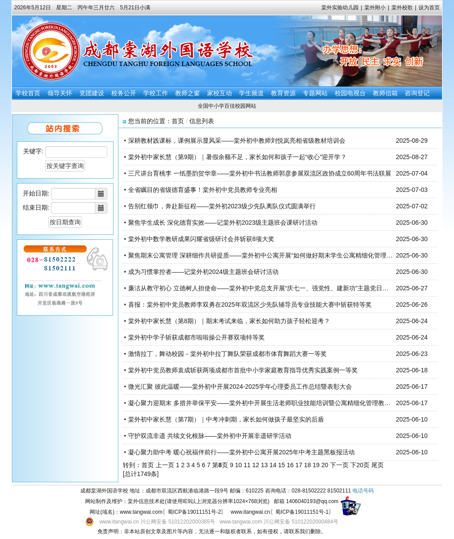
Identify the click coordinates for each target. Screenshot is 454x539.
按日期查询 (65, 222)
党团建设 (91, 93)
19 (316, 465)
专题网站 (315, 93)
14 (273, 465)
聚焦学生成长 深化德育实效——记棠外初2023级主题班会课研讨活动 (222, 222)
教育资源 (283, 93)
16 (290, 465)
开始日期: (36, 193)
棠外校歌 (402, 7)
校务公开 (123, 93)
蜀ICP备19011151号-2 (194, 512)
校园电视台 (350, 93)
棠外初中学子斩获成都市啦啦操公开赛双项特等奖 (196, 337)
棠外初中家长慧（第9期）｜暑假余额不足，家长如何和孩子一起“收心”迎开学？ (237, 156)
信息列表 (201, 121)
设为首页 (429, 7)
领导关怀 (59, 93)
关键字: (33, 151)
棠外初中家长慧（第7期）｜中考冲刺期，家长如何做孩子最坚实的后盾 (226, 419)
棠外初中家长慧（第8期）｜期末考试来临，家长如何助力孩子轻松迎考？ (229, 320)
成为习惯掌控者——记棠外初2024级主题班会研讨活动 (203, 271)
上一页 (165, 465)
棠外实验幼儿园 (340, 7)
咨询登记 (417, 93)
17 (298, 465)
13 (264, 465)
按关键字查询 (65, 165)
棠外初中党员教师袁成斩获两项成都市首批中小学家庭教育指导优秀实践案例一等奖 (243, 370)
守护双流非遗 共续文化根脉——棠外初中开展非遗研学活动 (209, 435)
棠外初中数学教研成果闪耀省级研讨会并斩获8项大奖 (201, 238)
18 (307, 465)
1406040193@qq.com (312, 501)
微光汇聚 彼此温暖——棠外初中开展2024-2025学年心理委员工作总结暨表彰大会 (240, 386)
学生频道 (251, 93)
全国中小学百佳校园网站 (227, 106)
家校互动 (219, 93)
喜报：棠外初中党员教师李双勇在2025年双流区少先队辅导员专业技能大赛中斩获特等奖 (250, 304)
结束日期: (36, 207)
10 (238, 465)
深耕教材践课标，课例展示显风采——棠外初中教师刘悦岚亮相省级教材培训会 (236, 140)
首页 (178, 121)
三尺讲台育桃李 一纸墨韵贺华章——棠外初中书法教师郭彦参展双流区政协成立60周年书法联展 (259, 173)
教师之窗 (187, 93)
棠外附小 (375, 7)
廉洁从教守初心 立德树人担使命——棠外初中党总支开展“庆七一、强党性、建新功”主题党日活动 (261, 288)
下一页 (339, 465)
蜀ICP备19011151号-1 (302, 512)
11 (246, 465)
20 (325, 465)
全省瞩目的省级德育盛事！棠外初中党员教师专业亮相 (202, 189)
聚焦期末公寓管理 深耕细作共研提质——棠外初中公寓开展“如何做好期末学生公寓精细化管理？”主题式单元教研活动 (289, 255)
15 (281, 465)
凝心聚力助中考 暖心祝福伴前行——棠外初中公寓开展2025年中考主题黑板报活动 (241, 452)
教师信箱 (385, 93)
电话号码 (363, 491)
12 (255, 465)
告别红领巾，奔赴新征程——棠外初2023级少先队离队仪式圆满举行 (222, 206)
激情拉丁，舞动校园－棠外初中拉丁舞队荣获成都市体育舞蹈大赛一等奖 (227, 353)
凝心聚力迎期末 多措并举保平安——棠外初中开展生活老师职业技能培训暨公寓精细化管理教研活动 (265, 402)
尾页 (377, 465)
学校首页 (28, 93)
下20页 (360, 465)
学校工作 (155, 93)
